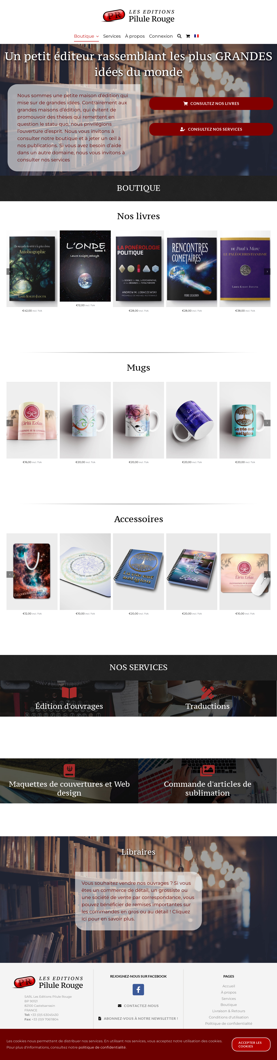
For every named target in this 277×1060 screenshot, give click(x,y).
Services (229, 999)
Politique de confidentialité (228, 1023)
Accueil (228, 986)
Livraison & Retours (228, 1011)
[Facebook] (138, 989)
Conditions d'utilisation (229, 1017)
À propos (228, 992)
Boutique (229, 1005)
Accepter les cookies (250, 1044)
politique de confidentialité (102, 1047)
